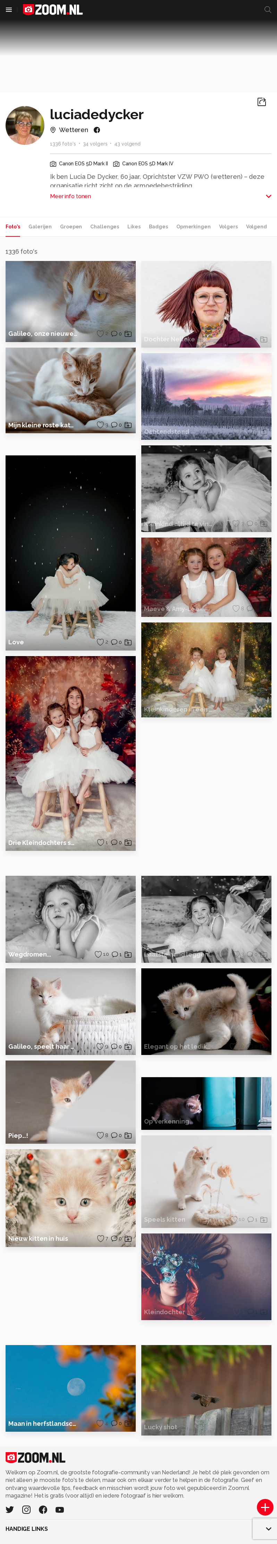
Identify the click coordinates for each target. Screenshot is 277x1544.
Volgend (256, 226)
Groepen (71, 226)
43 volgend (127, 144)
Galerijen (40, 226)
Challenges (104, 226)
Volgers (228, 226)
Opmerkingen (193, 226)
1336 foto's (63, 144)
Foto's (13, 226)
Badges (158, 226)
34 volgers (95, 144)
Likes (133, 226)
